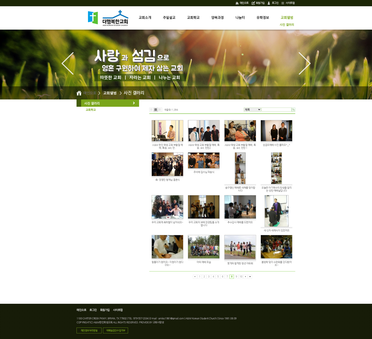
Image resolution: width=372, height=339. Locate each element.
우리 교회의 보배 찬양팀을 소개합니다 (204, 224)
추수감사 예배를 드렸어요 (240, 222)
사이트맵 (290, 2)
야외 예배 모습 (204, 262)
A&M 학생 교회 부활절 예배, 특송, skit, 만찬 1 (240, 146)
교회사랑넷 (158, 322)
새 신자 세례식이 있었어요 (276, 230)
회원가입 (260, 2)
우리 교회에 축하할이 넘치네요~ (167, 222)
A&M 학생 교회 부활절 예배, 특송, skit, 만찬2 (204, 146)
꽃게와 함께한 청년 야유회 (240, 263)
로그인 (275, 2)
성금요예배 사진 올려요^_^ (276, 144)
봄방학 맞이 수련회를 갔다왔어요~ (276, 263)
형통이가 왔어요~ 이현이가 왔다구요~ (167, 263)
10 (241, 276)
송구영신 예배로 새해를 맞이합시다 (240, 189)
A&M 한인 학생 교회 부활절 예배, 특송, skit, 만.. (167, 146)
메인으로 (244, 2)
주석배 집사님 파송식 (204, 172)
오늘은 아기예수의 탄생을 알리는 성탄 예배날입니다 (276, 189)
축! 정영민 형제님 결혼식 (167, 179)
